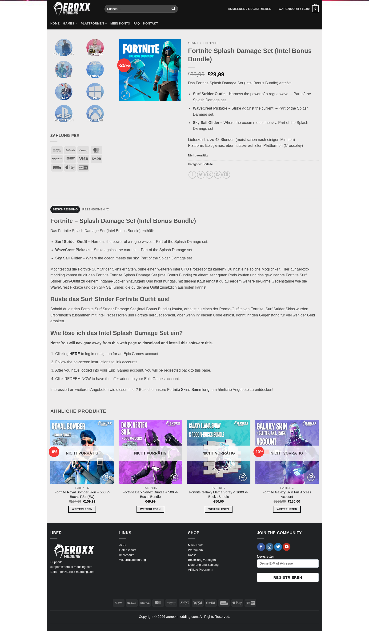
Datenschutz (127, 550)
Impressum (126, 555)
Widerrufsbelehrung (132, 559)
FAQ (136, 23)
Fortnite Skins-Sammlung (188, 390)
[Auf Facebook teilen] (192, 175)
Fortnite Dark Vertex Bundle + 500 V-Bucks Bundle (150, 494)
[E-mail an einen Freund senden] (209, 175)
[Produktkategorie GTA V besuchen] (63, 91)
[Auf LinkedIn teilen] (226, 175)
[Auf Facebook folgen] (261, 547)
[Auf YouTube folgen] (286, 547)
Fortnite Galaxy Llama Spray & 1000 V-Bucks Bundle (218, 494)
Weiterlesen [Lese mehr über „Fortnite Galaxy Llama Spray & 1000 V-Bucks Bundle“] (219, 509)
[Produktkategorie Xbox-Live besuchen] (95, 113)
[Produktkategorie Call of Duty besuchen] (63, 47)
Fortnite (211, 43)
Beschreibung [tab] (65, 209)
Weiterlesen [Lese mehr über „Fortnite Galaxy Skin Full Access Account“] (287, 509)
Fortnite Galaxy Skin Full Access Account (287, 494)
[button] (249, 9)
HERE (74, 354)
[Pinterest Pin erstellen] (218, 175)
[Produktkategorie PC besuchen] (95, 91)
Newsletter (288, 561)
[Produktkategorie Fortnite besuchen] (63, 69)
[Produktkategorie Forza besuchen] (95, 69)
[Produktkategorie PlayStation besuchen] (63, 113)
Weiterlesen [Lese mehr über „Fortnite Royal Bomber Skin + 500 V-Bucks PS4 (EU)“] (82, 509)
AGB (122, 545)
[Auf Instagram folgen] (269, 547)
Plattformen (94, 23)
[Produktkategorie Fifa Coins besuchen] (95, 47)
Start (193, 43)
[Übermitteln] (173, 9)
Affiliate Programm (200, 569)
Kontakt (150, 23)
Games (70, 23)
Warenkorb (195, 550)
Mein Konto (120, 23)
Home (55, 23)
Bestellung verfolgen (202, 559)
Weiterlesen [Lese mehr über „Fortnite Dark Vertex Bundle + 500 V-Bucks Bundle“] (150, 509)
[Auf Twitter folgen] (278, 547)
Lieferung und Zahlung (203, 564)
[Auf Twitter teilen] (201, 175)
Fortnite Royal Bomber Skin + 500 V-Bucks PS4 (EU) (82, 494)
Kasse (192, 555)
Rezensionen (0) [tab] (95, 209)
